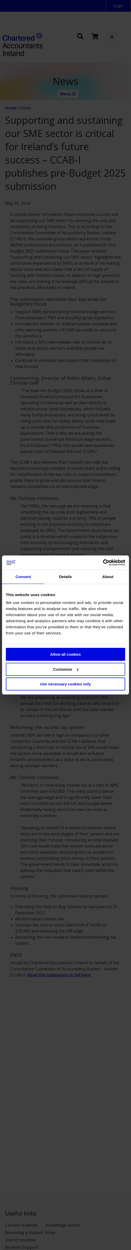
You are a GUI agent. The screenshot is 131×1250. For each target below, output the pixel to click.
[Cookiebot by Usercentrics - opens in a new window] (103, 562)
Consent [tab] (23, 577)
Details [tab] (65, 577)
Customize (65, 669)
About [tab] (107, 577)
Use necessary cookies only (65, 684)
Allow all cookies (65, 654)
